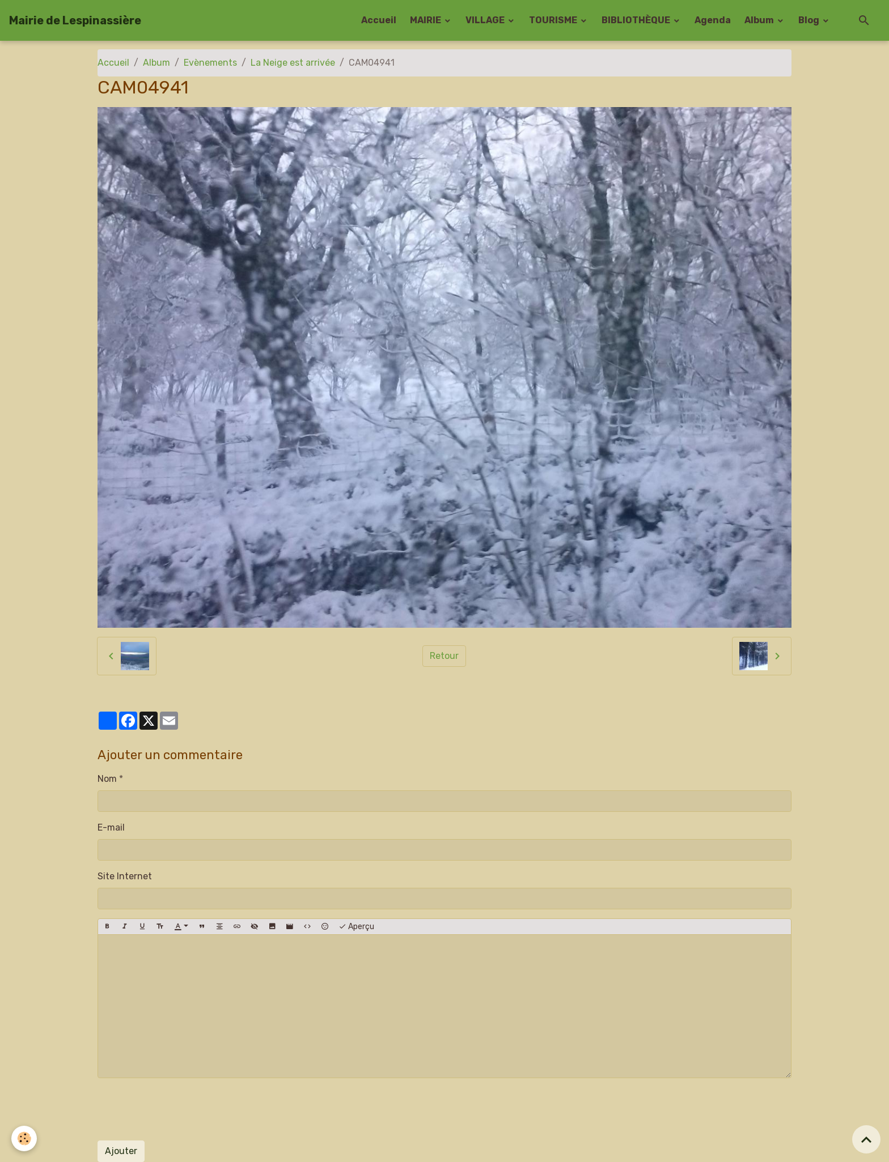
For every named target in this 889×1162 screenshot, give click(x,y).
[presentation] (184, 1109)
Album (760, 20)
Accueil (378, 20)
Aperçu (356, 927)
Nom (107, 778)
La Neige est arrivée (293, 62)
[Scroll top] (866, 1139)
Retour (444, 655)
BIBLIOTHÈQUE (637, 20)
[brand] (75, 20)
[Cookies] (24, 1138)
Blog (809, 20)
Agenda (713, 20)
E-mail (111, 827)
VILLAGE (485, 20)
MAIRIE (426, 20)
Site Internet (125, 876)
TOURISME (554, 20)
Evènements (210, 62)
